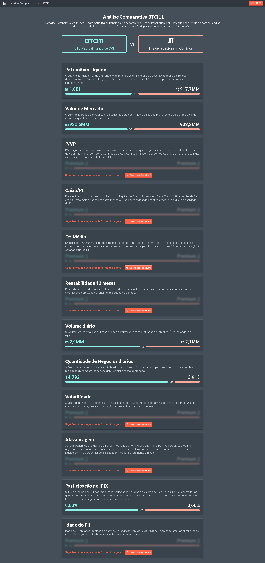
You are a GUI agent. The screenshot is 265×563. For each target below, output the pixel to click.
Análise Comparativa (22, 3)
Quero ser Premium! (138, 175)
